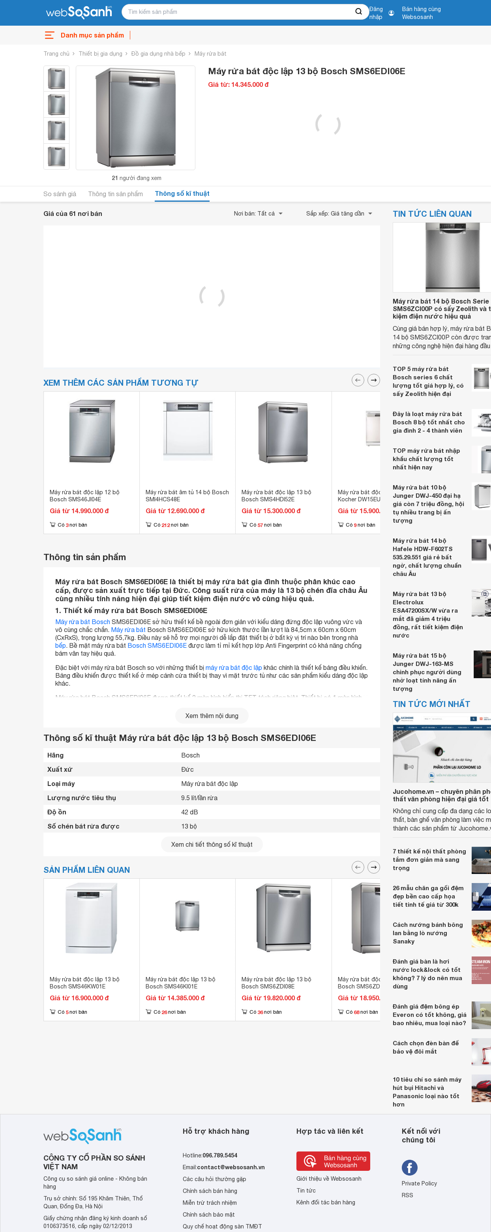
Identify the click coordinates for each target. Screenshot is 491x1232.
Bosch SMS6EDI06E (157, 645)
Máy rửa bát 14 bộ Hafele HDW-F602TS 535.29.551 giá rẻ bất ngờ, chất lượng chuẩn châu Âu (427, 557)
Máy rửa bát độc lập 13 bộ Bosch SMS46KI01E (181, 983)
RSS (407, 1195)
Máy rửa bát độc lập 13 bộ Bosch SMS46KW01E (85, 983)
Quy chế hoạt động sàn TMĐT (222, 1226)
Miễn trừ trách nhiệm (210, 1203)
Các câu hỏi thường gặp (214, 1179)
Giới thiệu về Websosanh (329, 1179)
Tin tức (306, 1190)
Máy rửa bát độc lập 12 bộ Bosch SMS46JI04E (85, 496)
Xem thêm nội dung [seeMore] (212, 715)
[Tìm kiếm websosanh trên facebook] (410, 1168)
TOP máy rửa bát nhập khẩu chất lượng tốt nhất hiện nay (426, 459)
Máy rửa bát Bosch (82, 621)
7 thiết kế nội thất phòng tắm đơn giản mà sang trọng (429, 859)
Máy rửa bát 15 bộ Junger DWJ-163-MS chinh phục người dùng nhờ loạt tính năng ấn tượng (427, 672)
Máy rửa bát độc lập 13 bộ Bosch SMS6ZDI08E (276, 983)
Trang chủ (56, 54)
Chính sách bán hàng (210, 1191)
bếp (60, 645)
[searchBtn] (359, 11)
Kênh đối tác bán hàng (325, 1202)
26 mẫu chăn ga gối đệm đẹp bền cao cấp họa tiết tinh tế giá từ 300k (428, 896)
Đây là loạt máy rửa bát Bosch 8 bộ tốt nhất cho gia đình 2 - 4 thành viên (429, 422)
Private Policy (419, 1183)
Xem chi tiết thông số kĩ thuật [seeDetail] (212, 844)
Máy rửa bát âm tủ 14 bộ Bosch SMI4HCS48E (187, 496)
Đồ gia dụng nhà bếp (158, 54)
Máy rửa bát (211, 54)
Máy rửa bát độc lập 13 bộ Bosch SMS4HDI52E (276, 496)
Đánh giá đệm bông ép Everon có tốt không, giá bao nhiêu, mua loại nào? (430, 1014)
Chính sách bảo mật (209, 1214)
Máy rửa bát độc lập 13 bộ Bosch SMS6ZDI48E (373, 983)
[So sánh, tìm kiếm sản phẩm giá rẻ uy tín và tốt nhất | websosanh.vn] (78, 13)
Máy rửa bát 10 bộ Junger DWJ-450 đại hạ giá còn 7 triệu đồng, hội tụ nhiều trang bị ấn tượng (428, 504)
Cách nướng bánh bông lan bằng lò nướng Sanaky (428, 933)
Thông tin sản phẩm (115, 193)
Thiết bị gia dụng (100, 54)
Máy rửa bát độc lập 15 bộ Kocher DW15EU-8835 (373, 496)
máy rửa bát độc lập (234, 667)
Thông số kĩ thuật (182, 193)
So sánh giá (59, 193)
